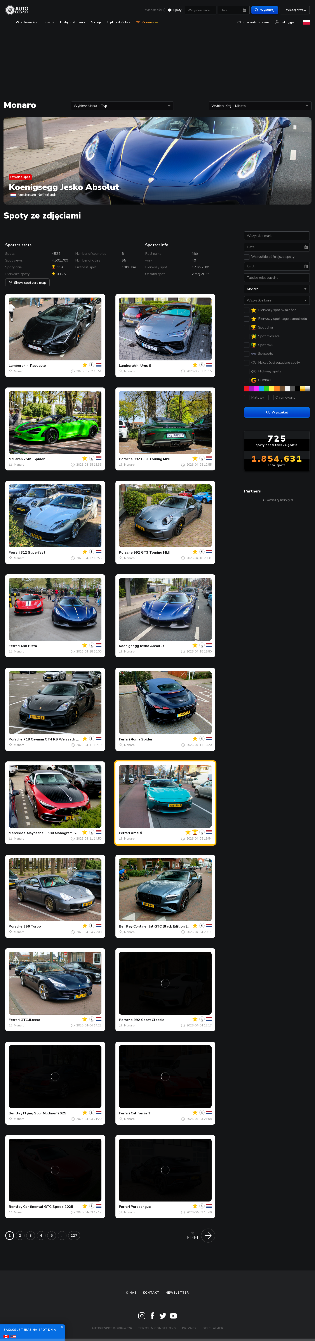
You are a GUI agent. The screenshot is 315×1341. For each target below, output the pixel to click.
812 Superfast (33, 552)
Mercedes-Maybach (25, 833)
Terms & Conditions (157, 1328)
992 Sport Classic (149, 1019)
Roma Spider (141, 739)
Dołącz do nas (72, 22)
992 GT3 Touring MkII (152, 459)
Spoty (177, 10)
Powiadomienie (253, 22)
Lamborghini (19, 365)
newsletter (177, 1293)
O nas (131, 1293)
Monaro (19, 371)
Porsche (126, 459)
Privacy (189, 1328)
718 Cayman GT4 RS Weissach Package (56, 739)
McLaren (16, 459)
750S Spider (34, 459)
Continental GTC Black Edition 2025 (163, 926)
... (62, 1235)
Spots (49, 22)
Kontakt (151, 1293)
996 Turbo (32, 926)
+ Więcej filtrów (294, 10)
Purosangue (141, 1206)
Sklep (96, 22)
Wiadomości (153, 10)
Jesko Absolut (152, 646)
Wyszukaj (264, 10)
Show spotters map (27, 282)
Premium (147, 22)
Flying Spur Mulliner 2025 (44, 1113)
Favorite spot (20, 177)
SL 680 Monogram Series (63, 833)
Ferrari (14, 552)
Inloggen (286, 22)
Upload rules (118, 22)
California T (141, 1113)
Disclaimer (213, 1328)
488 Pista (29, 646)
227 (74, 1235)
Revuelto (38, 365)
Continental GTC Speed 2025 (48, 1206)
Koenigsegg (129, 646)
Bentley (125, 926)
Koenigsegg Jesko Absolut (64, 187)
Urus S (145, 365)
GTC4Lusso (30, 1019)
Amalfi (136, 833)
